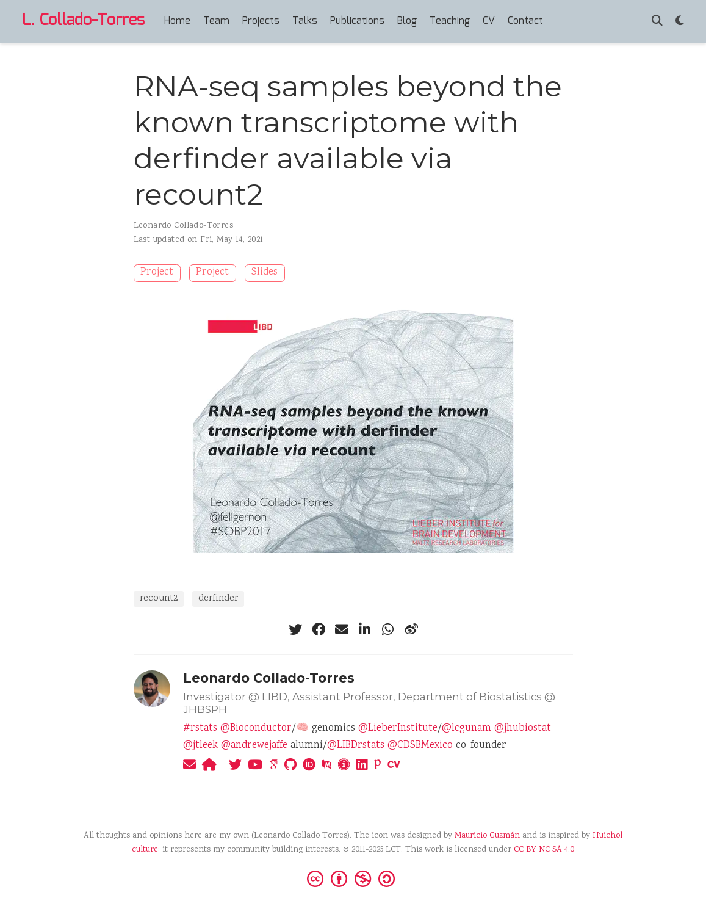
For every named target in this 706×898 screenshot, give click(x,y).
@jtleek (200, 745)
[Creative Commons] (353, 878)
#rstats (200, 728)
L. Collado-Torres (83, 21)
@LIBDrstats (355, 745)
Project (156, 272)
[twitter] (295, 629)
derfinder (218, 599)
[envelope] (342, 629)
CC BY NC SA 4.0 (544, 850)
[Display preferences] (679, 22)
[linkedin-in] (365, 629)
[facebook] (318, 629)
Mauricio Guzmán (487, 836)
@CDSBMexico (420, 745)
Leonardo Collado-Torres (184, 226)
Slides (264, 272)
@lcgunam (466, 728)
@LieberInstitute (398, 728)
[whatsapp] (388, 629)
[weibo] (411, 629)
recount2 (159, 599)
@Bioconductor (256, 728)
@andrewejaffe (254, 745)
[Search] (657, 22)
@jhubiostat (522, 728)
